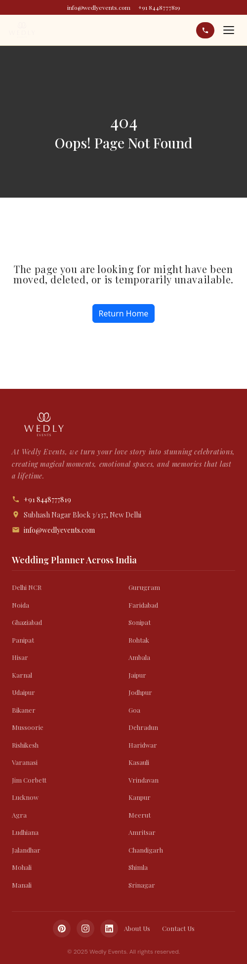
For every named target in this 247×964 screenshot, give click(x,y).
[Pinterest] (62, 928)
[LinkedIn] (109, 928)
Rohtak (138, 640)
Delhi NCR (26, 587)
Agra (19, 815)
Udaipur (23, 692)
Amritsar (142, 832)
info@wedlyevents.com (98, 7)
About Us (137, 928)
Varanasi (25, 762)
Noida (20, 605)
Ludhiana (25, 832)
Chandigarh (145, 850)
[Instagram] (85, 928)
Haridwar (142, 745)
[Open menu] (228, 30)
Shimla (138, 867)
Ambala (139, 657)
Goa (134, 710)
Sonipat (139, 622)
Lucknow (25, 797)
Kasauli (138, 762)
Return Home (124, 313)
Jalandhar (26, 850)
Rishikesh (25, 745)
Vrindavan (143, 780)
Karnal (22, 675)
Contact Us (178, 928)
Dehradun (143, 727)
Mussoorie (27, 727)
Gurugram (144, 587)
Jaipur (137, 675)
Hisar (20, 657)
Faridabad (143, 605)
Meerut (139, 815)
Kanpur (139, 797)
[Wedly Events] (22, 30)
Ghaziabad (27, 622)
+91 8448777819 (159, 7)
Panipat (23, 640)
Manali (22, 885)
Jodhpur (140, 692)
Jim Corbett (29, 780)
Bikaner (24, 710)
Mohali (22, 867)
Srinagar (141, 885)
